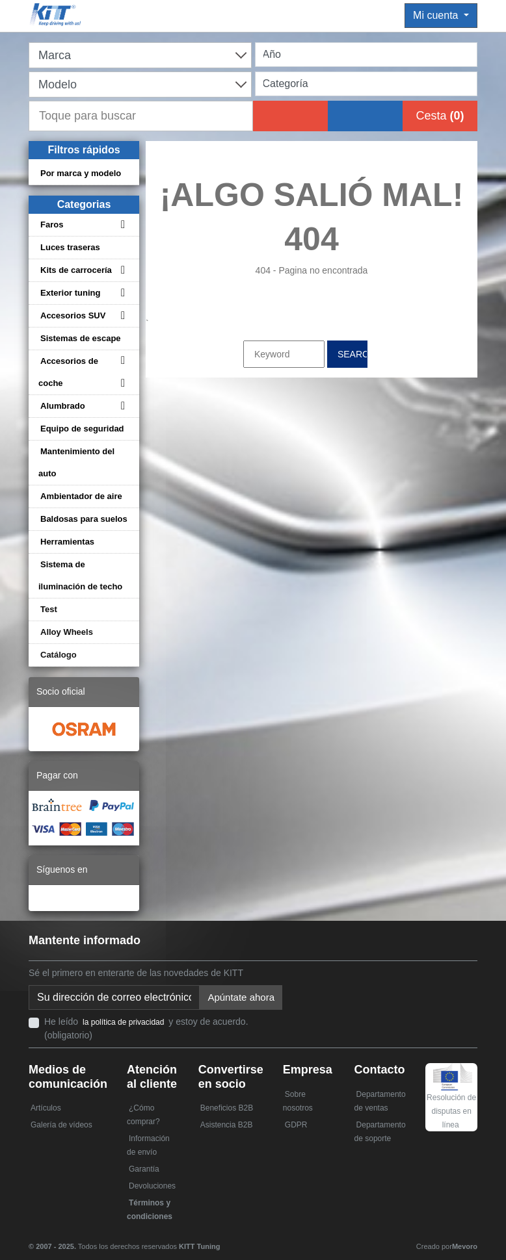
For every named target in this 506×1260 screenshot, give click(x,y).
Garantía (144, 1169)
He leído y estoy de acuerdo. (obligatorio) (146, 1028)
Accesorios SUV (72, 315)
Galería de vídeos (61, 1124)
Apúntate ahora (240, 997)
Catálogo (58, 655)
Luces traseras (70, 247)
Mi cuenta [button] (437, 15)
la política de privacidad (123, 1022)
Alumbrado (62, 406)
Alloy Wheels (66, 632)
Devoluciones (152, 1185)
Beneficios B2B (226, 1107)
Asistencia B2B (226, 1124)
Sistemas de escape (80, 338)
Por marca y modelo (80, 173)
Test (48, 609)
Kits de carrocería (76, 270)
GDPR (296, 1124)
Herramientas (67, 541)
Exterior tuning (70, 293)
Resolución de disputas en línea (451, 1100)
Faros (51, 224)
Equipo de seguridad (82, 428)
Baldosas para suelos (83, 519)
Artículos (46, 1107)
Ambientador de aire (81, 496)
